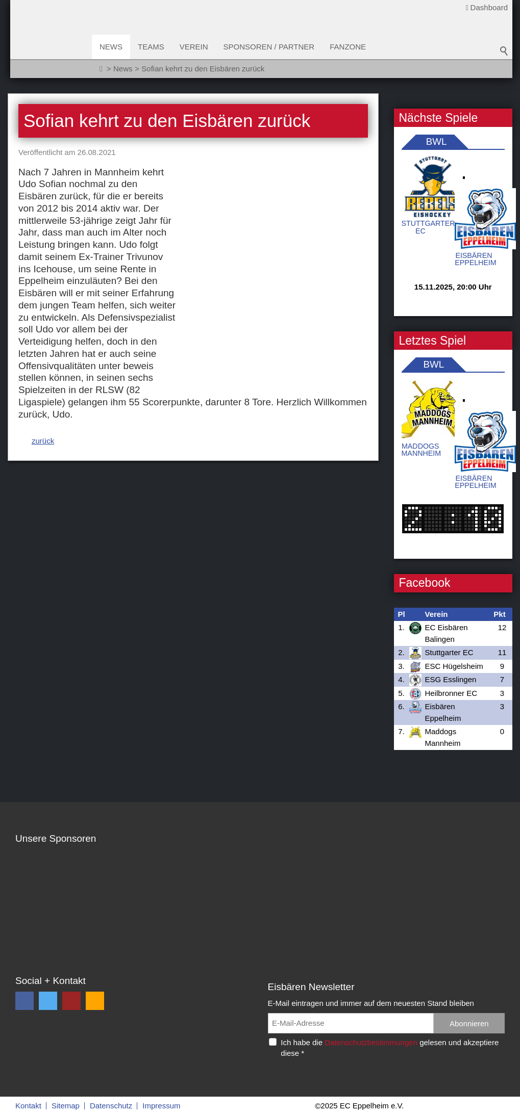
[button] (24, 1001)
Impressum (161, 1105)
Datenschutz (111, 1105)
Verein (194, 46)
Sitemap (66, 1105)
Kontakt (28, 1105)
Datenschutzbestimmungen (371, 1042)
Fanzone (348, 46)
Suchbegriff (504, 51)
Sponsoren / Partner (269, 46)
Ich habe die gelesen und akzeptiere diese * (390, 1047)
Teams (151, 46)
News (111, 46)
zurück (43, 307)
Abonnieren (469, 1023)
